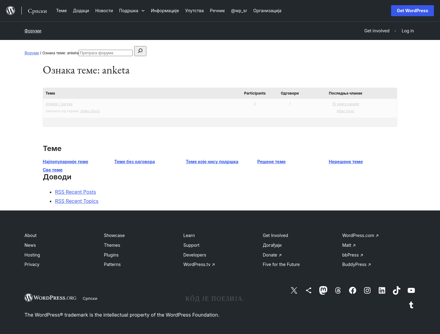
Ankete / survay (59, 104)
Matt (349, 245)
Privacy (31, 264)
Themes (112, 245)
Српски (90, 298)
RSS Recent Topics (76, 201)
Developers (194, 254)
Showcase (114, 235)
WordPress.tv (199, 264)
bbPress (352, 254)
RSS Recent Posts (75, 192)
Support (191, 245)
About (30, 235)
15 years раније (345, 104)
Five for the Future (281, 264)
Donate (272, 254)
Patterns (112, 264)
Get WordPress (412, 10)
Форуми (32, 30)
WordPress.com (360, 235)
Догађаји (272, 245)
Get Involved (275, 235)
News (30, 245)
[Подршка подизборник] (132, 10)
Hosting (32, 254)
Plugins (111, 254)
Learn (189, 235)
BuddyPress (356, 264)
